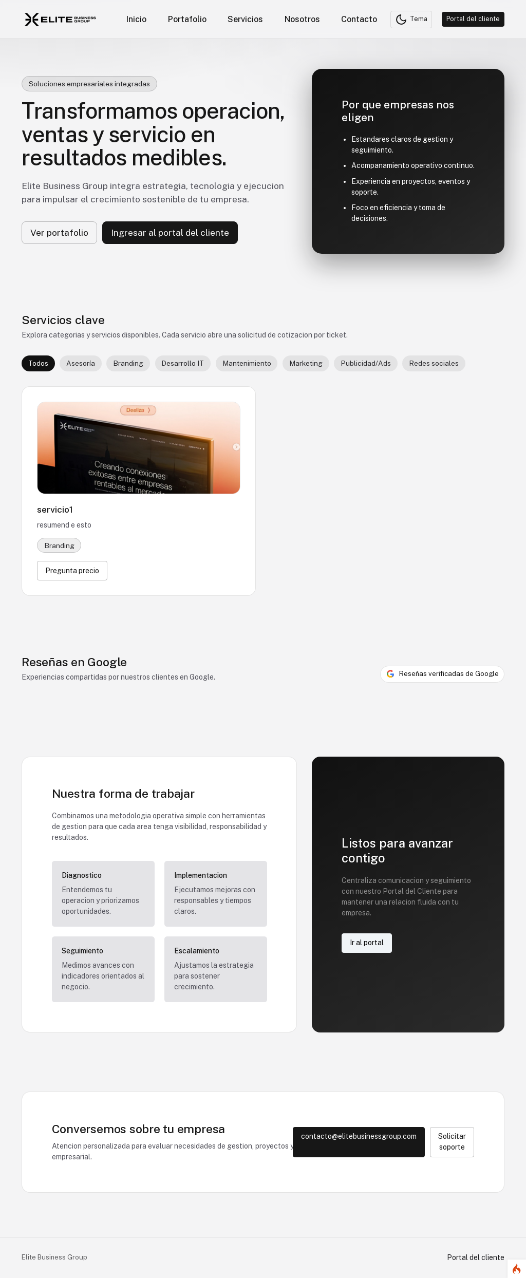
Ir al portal (367, 942)
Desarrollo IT (182, 363)
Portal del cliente (473, 19)
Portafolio (187, 19)
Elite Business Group (54, 1257)
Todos (38, 363)
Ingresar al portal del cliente (170, 232)
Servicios (245, 19)
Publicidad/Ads (366, 363)
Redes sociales (434, 363)
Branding (128, 363)
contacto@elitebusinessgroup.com (359, 1136)
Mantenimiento (246, 363)
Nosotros (302, 19)
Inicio (136, 19)
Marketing (306, 363)
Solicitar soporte (452, 1141)
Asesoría (80, 363)
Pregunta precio (72, 571)
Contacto (359, 19)
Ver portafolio (59, 232)
